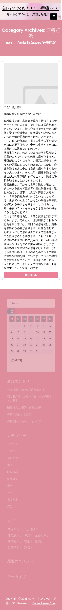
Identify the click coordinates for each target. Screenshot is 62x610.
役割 (10, 492)
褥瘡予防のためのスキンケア (24, 421)
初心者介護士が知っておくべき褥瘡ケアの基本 (29, 398)
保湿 (10, 464)
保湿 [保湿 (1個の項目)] (27, 535)
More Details (31, 275)
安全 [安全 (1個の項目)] (27, 541)
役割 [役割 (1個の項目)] (38, 541)
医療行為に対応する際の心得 (24, 407)
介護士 (11, 450)
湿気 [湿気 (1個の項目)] (27, 547)
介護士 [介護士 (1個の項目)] (31, 529)
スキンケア (14, 444)
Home (9, 42)
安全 (10, 485)
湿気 (10, 506)
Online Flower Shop (44, 603)
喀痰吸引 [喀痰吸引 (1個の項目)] (14, 541)
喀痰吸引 (12, 478)
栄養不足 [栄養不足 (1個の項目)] (14, 547)
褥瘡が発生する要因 (19, 414)
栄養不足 (12, 499)
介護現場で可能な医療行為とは (22, 114)
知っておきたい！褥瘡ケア (30, 8)
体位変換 (12, 457)
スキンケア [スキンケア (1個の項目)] (15, 529)
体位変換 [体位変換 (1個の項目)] (14, 535)
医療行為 (12, 471)
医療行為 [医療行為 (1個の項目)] (41, 535)
